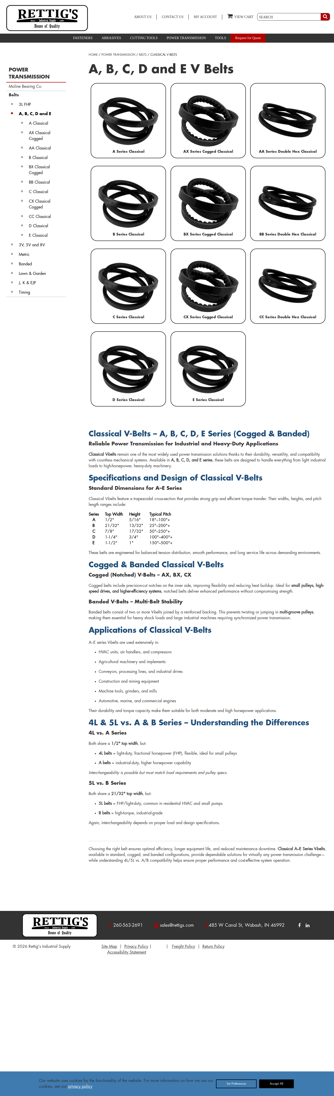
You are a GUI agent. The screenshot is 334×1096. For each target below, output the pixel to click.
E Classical (38, 235)
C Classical (38, 192)
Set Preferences (236, 1083)
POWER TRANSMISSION (186, 38)
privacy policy (80, 1086)
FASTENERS (83, 38)
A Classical (38, 123)
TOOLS (220, 38)
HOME (93, 54)
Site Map (109, 947)
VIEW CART (240, 16)
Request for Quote (248, 38)
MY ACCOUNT (205, 17)
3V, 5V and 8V (32, 245)
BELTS (143, 54)
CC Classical (40, 217)
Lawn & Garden (32, 274)
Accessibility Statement (126, 952)
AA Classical (40, 148)
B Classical (38, 158)
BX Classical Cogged (39, 170)
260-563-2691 (128, 925)
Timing (24, 292)
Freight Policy (183, 947)
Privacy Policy (136, 947)
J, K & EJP (27, 283)
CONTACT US (172, 17)
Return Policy (213, 947)
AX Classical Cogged (39, 136)
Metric (24, 255)
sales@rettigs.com (177, 925)
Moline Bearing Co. (25, 87)
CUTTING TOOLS (144, 38)
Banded (25, 264)
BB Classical (39, 182)
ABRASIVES (111, 38)
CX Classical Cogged (39, 204)
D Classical (38, 226)
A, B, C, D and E (35, 114)
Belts (14, 95)
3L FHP (25, 105)
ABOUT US (142, 17)
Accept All (276, 1083)
